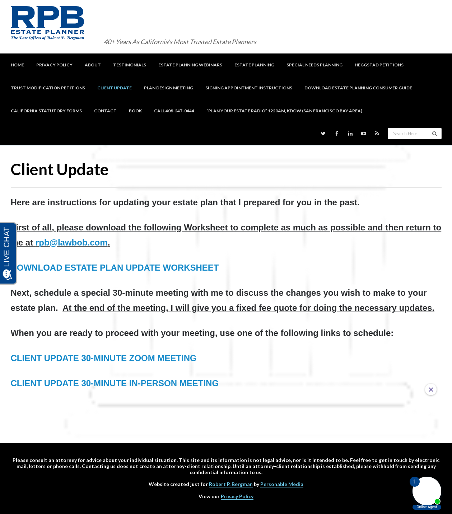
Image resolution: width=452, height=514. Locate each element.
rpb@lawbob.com (72, 242)
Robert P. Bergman (231, 484)
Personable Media (281, 484)
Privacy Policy (237, 496)
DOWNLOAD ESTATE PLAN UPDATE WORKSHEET (115, 267)
